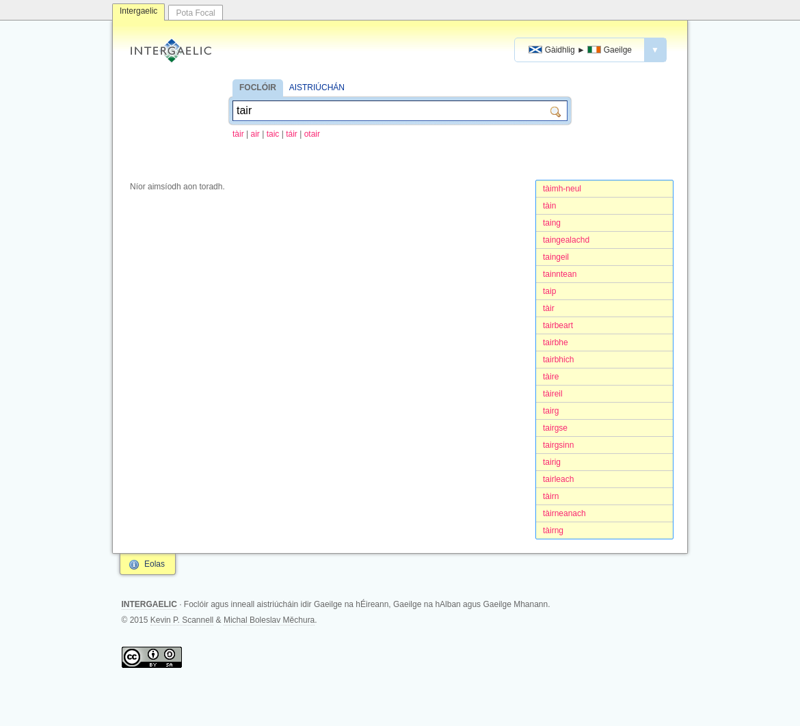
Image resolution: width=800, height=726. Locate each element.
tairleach (558, 479)
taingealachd (566, 240)
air (254, 134)
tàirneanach (564, 513)
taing (552, 223)
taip (549, 291)
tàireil (553, 394)
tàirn (551, 496)
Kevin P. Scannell (182, 620)
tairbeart (558, 325)
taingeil (556, 257)
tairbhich (558, 359)
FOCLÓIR (257, 87)
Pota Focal (195, 13)
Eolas (154, 564)
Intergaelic (138, 11)
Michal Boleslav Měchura (269, 620)
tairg (551, 411)
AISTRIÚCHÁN (317, 87)
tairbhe (555, 342)
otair (312, 134)
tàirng (553, 530)
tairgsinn (558, 445)
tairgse (555, 428)
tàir (238, 134)
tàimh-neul (562, 188)
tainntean (559, 274)
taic (273, 134)
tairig (552, 462)
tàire (551, 376)
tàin (549, 206)
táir (291, 134)
